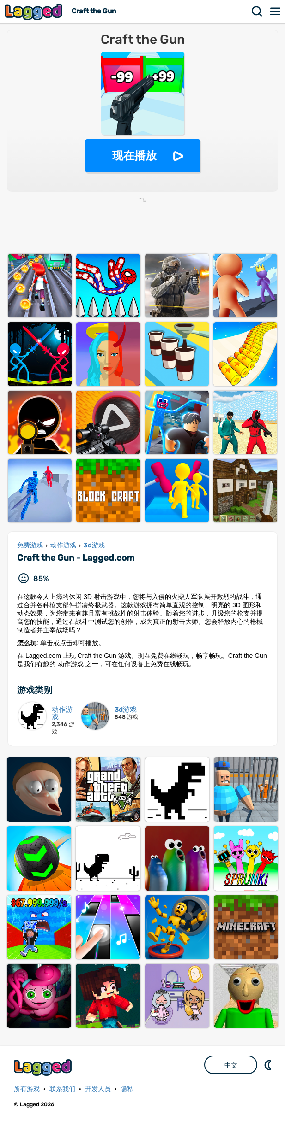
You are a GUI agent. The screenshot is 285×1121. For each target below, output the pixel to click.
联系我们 (62, 1089)
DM (269, 1065)
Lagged (35, 11)
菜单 (276, 11)
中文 (230, 1065)
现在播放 (134, 155)
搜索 (257, 11)
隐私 (127, 1089)
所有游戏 (27, 1089)
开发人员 (98, 1089)
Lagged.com (44, 1067)
